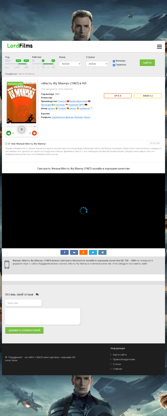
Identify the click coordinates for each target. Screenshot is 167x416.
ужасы (73, 108)
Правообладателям (124, 359)
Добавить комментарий (24, 330)
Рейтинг (37, 57)
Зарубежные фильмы (63, 117)
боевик (62, 108)
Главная (117, 368)
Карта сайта (120, 354)
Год (7, 57)
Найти (147, 62)
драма (51, 108)
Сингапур (60, 104)
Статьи (117, 364)
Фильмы (120, 60)
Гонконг (62, 101)
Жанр (62, 57)
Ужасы (87, 117)
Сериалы (121, 64)
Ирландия (46, 104)
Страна (90, 57)
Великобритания (78, 101)
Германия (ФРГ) (76, 104)
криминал (85, 108)
